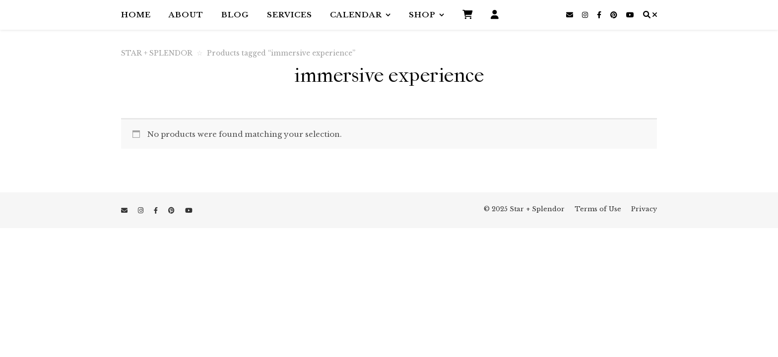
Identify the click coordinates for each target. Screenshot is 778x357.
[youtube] (630, 14)
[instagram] (586, 14)
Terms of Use (598, 209)
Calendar (356, 14)
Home (136, 14)
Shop (422, 14)
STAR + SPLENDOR (157, 53)
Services (289, 14)
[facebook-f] (600, 14)
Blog (235, 14)
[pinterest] (614, 14)
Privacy (644, 209)
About (186, 14)
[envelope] (570, 14)
